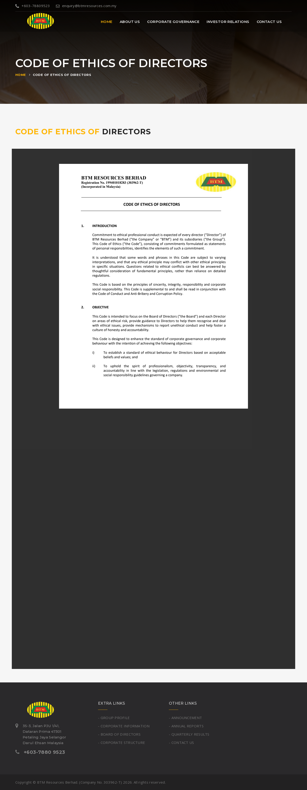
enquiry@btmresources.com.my (86, 5)
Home (20, 75)
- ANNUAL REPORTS (186, 726)
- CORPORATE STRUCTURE (121, 742)
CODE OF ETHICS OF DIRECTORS (62, 75)
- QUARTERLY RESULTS (189, 734)
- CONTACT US (181, 742)
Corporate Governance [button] (173, 21)
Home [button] (106, 21)
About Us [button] (130, 21)
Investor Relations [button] (228, 21)
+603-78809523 (32, 5)
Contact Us (269, 21)
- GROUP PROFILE (114, 717)
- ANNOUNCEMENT (185, 717)
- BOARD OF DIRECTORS (119, 734)
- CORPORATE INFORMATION (123, 726)
